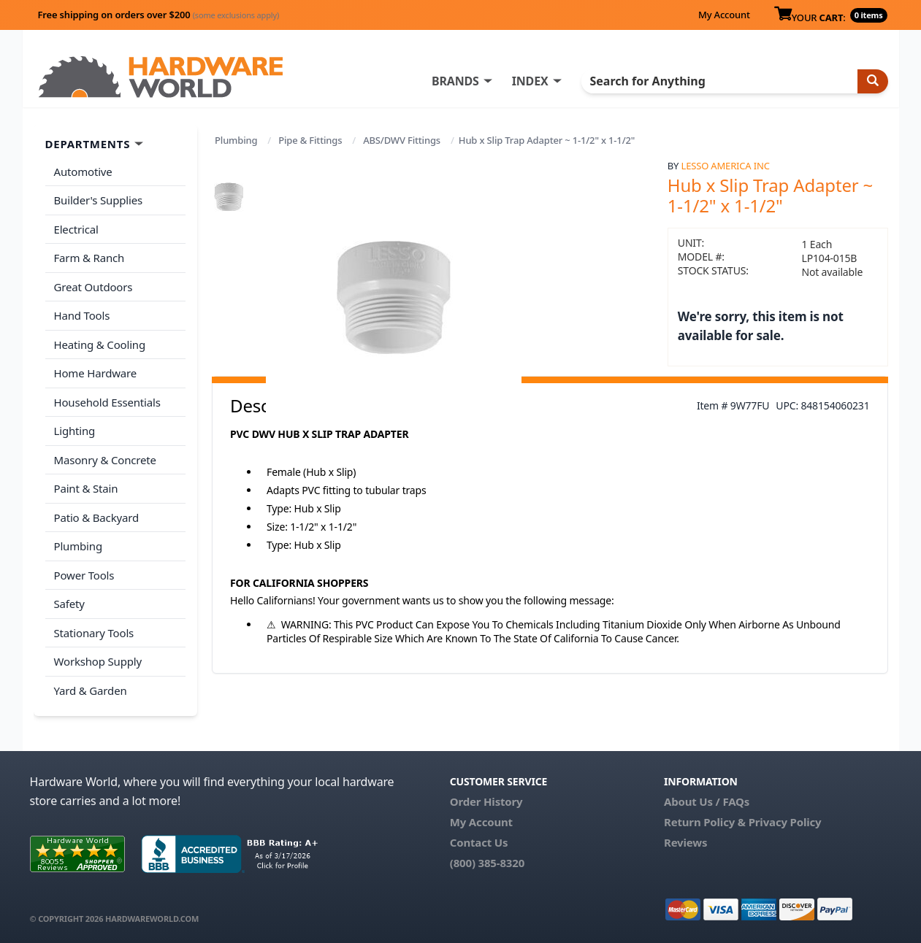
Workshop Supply (98, 661)
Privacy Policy (785, 822)
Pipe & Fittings (310, 140)
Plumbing (236, 140)
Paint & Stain (86, 488)
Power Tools (84, 575)
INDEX (530, 81)
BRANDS (455, 81)
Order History (486, 801)
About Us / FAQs (706, 801)
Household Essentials (107, 402)
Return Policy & (705, 822)
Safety (69, 603)
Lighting (75, 430)
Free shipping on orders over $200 (159, 14)
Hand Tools (82, 315)
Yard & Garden (90, 690)
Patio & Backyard (96, 517)
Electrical (76, 229)
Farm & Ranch (89, 257)
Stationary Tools (94, 633)
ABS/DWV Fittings (401, 140)
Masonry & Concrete (105, 460)
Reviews (685, 842)
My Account (724, 14)
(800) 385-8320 (487, 862)
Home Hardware (95, 373)
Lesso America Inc (725, 165)
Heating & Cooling (100, 344)
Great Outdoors (93, 287)
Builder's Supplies (98, 200)
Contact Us (479, 842)
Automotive (83, 171)
